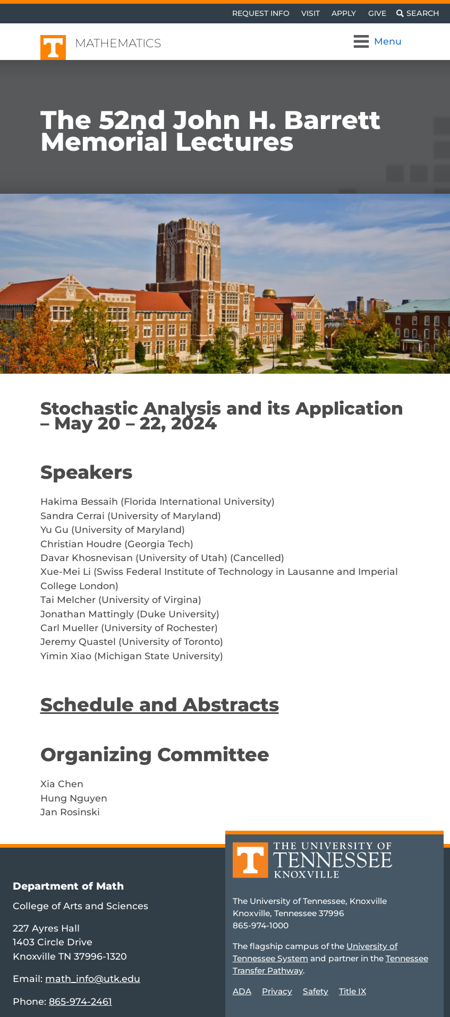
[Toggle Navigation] (378, 41)
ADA (242, 991)
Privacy (277, 991)
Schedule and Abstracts (159, 704)
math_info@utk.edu (92, 978)
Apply (344, 13)
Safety (315, 991)
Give (377, 13)
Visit (310, 13)
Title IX (352, 991)
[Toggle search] (418, 13)
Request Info (261, 13)
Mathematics (118, 43)
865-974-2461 (80, 1001)
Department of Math (68, 886)
